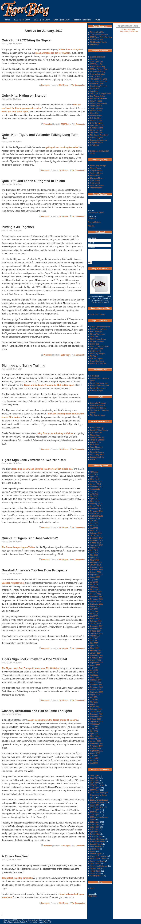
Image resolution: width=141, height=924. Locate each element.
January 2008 (95, 624)
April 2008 (94, 616)
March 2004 (94, 736)
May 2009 (94, 584)
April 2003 (94, 763)
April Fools (94, 832)
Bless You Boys (96, 332)
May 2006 (94, 673)
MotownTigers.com (97, 334)
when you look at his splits (15, 111)
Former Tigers (95, 854)
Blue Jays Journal (97, 125)
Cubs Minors (95, 180)
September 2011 (96, 516)
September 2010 (96, 545)
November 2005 (96, 687)
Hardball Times (96, 433)
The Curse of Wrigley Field (100, 94)
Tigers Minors (95, 168)
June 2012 (94, 494)
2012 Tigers (94, 827)
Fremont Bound (96, 116)
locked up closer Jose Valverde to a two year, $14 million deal (42, 469)
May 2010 (94, 555)
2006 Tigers (94, 805)
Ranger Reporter (96, 143)
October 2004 (95, 719)
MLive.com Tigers (97, 341)
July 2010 (94, 550)
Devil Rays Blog (96, 123)
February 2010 (95, 562)
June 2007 (94, 641)
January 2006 (95, 682)
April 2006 (94, 675)
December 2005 (96, 685)
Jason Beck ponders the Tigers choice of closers (52, 720)
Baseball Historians (82, 20)
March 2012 (94, 501)
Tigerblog (93, 59)
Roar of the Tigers (97, 361)
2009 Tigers (94, 815)
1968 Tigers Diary (42, 20)
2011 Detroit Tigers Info (99, 35)
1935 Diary (94, 778)
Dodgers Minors (96, 171)
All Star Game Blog (97, 72)
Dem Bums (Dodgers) (98, 86)
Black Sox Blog (96, 76)
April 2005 (94, 704)
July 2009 (94, 580)
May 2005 (94, 702)
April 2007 (94, 646)
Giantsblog (94, 113)
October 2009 (95, 572)
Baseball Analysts (97, 457)
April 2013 (94, 477)
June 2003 (94, 758)
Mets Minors (95, 176)
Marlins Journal (96, 120)
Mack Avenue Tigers (98, 339)
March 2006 (94, 677)
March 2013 (94, 479)
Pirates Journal (96, 106)
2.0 (91, 226)
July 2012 (94, 491)
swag (97, 20)
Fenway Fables (96, 101)
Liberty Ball (94, 89)
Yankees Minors (96, 173)
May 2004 (94, 731)
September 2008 (96, 604)
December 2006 (96, 655)
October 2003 (95, 748)
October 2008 (95, 602)
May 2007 (94, 643)
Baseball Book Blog (97, 67)
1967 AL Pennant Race (99, 69)
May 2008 (94, 614)
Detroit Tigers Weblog (98, 329)
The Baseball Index (97, 415)
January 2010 (95, 565)
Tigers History (95, 871)
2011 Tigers (94, 824)
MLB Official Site (96, 40)
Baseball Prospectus (98, 388)
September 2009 (96, 575)
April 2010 (94, 557)
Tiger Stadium (95, 864)
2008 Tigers (94, 812)
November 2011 (96, 511)
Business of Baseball (98, 408)
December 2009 (96, 567)
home (7, 20)
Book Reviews (95, 846)
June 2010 (94, 553)
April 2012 (94, 499)
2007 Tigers (94, 810)
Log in (92, 888)
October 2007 (95, 631)
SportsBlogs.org (96, 447)
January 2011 (95, 535)
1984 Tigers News (97, 785)
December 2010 (96, 538)
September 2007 (96, 633)
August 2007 (95, 636)
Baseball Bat (95, 834)
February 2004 (95, 739)
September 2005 (96, 692)
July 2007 (94, 638)
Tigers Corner (95, 868)
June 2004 (94, 729)
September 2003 (96, 751)
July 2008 (94, 609)
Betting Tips (94, 44)
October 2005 (95, 690)
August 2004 (95, 724)
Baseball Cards (96, 837)
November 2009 (96, 570)
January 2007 (95, 653)
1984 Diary (94, 783)
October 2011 (95, 513)
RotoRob (93, 459)
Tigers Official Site (97, 32)
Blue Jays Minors (96, 178)
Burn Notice (94, 849)
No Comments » (78, 85)
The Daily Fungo (96, 349)
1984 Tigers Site (96, 62)
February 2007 (95, 650)
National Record (96, 128)
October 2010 (95, 543)
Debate (93, 851)
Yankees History (96, 108)
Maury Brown (95, 435)
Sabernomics (95, 450)
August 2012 (95, 489)
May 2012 (94, 496)
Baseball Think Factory (99, 430)
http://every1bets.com (129, 31)
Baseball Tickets (94, 222)
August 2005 (95, 695)
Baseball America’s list (13, 583)
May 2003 (94, 761)
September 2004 (96, 721)
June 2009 (94, 582)
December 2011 (96, 509)
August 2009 (95, 577)
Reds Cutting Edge (97, 74)
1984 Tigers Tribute (97, 314)
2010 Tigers (63, 85)
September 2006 (96, 663)
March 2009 (94, 589)
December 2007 (96, 626)
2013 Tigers (94, 829)
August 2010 (95, 548)
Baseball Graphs (96, 391)
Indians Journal (96, 111)
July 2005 (94, 697)
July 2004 (94, 726)
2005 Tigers (94, 790)
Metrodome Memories (98, 98)
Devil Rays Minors (97, 185)
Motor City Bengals (97, 354)
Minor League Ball (97, 455)
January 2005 (95, 712)
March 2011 (94, 531)
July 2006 (94, 668)
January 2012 (95, 506)
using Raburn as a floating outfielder (55, 433)
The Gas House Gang (98, 79)
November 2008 (96, 599)
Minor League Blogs (98, 166)
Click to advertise (128, 29)
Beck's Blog (94, 344)
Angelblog (94, 91)
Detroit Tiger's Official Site (100, 327)
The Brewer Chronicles (99, 135)
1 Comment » (79, 124)
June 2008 (94, 611)
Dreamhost (92, 218)
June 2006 (94, 670)
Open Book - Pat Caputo (99, 346)
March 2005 (94, 707)
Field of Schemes (97, 452)
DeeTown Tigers (96, 359)
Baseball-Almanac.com (99, 383)
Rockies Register (96, 138)
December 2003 (96, 743)
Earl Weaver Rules (97, 96)
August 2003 (95, 753)
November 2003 (96, 746)
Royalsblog (94, 145)
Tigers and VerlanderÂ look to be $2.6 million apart (49, 385)
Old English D (95, 351)
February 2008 (95, 621)
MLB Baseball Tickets (98, 42)
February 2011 (95, 533)
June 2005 (94, 699)
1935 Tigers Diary (22, 20)
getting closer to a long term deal (62, 147)
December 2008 (96, 597)
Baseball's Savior (96, 84)
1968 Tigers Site (96, 64)
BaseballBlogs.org (97, 437)
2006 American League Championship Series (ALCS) (99, 795)
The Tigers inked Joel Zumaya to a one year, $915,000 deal (31, 668)
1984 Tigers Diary (61, 20)
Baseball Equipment (98, 839)
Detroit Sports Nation (98, 363)
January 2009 (95, 594)
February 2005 (95, 709)
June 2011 (94, 523)
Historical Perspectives (99, 856)
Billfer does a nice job (70, 49)
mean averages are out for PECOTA (52, 53)
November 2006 (96, 658)
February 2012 (95, 504)
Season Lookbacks (97, 861)
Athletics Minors (96, 188)
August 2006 (95, 665)
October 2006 (95, 660)
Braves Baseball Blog (98, 103)
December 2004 (96, 714)
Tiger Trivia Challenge (98, 866)
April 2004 (94, 734)
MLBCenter (94, 445)
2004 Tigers (94, 788)
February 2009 (95, 592)
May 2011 (94, 526)
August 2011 (95, 518)
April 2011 (94, 528)
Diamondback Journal (98, 140)
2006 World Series (97, 807)
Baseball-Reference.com (99, 386)
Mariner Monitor (96, 130)
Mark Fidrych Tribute (98, 859)
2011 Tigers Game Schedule (101, 37)
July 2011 (94, 521)
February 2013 (95, 482)
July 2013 (94, 474)
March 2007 (94, 648)
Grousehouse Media (96, 213)
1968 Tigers (94, 780)
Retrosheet (94, 376)
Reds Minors (95, 183)
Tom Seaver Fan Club (98, 81)
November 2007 (96, 628)
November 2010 (96, 540)
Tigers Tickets (95, 873)
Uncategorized (95, 876)
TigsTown (93, 356)
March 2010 (94, 560)
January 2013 (95, 484)
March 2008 (94, 619)
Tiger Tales (94, 337)
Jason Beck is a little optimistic (17, 878)
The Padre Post (96, 133)
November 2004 (96, 717)
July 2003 (94, 756)
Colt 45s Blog (95, 118)
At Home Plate (95, 442)
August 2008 (95, 606)
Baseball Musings (97, 428)
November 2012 (96, 487)
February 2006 (95, 680)
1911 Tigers (94, 775)
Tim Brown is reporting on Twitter (18, 547)
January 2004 (95, 741)
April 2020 (94, 472)
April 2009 (94, 587)
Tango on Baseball (97, 440)
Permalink (45, 85)
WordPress (92, 896)
